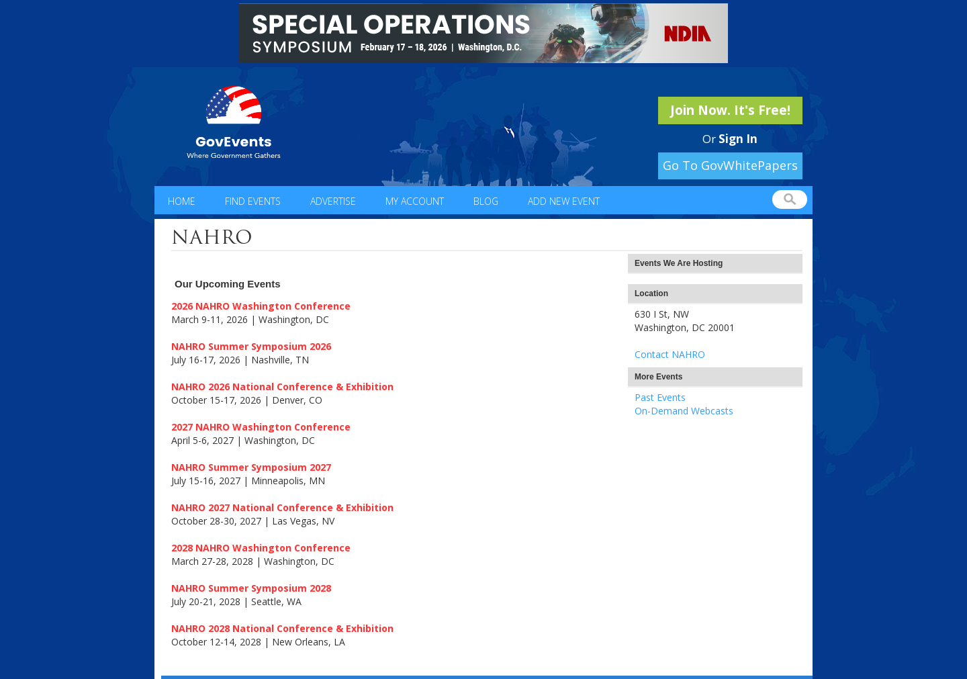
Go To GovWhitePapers (730, 165)
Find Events (253, 201)
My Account (414, 201)
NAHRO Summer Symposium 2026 (251, 346)
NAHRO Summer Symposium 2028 (251, 588)
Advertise (333, 201)
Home (181, 201)
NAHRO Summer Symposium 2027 (251, 467)
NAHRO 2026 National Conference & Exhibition (282, 386)
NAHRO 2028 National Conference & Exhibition (282, 628)
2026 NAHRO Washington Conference (261, 306)
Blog (485, 201)
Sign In (738, 138)
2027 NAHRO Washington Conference (261, 426)
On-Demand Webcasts (684, 410)
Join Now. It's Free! (730, 110)
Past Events (660, 397)
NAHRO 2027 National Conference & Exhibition (282, 507)
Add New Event (564, 201)
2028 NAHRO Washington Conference (261, 547)
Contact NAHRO (670, 354)
